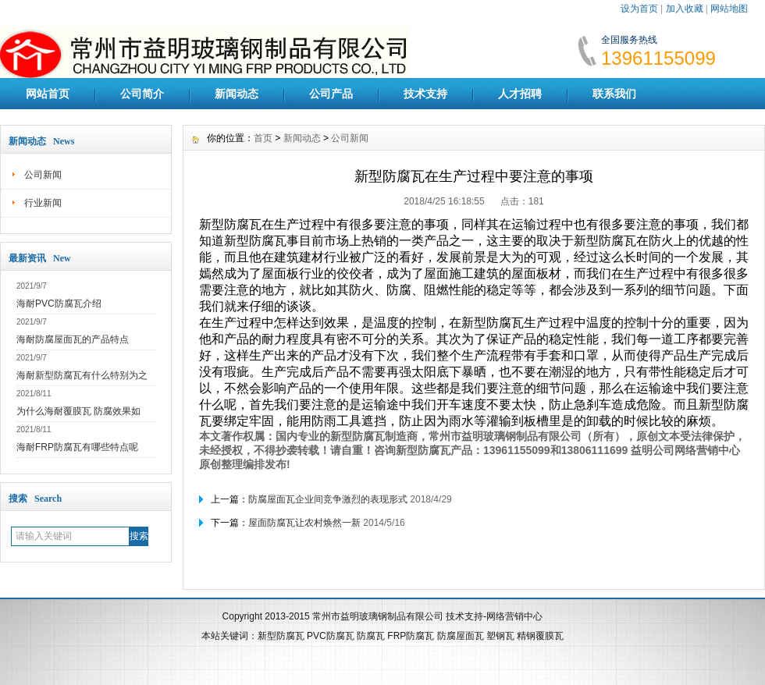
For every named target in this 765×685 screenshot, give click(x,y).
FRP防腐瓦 (410, 635)
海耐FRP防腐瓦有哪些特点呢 (77, 447)
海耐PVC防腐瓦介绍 (58, 303)
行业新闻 (43, 202)
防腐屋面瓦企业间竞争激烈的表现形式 (327, 499)
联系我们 (614, 93)
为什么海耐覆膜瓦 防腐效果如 (78, 411)
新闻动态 (236, 93)
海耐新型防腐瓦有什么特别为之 (82, 375)
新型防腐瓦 (281, 635)
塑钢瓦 (500, 635)
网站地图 (729, 8)
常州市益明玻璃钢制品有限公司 (377, 616)
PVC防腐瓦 (330, 635)
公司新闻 (43, 174)
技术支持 (425, 93)
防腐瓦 (371, 635)
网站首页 (47, 93)
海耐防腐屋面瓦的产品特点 (72, 339)
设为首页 (639, 8)
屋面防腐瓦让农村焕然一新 (304, 522)
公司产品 (331, 93)
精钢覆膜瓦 (540, 635)
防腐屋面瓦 (460, 635)
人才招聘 (520, 93)
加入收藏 (684, 8)
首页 (263, 138)
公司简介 (142, 93)
